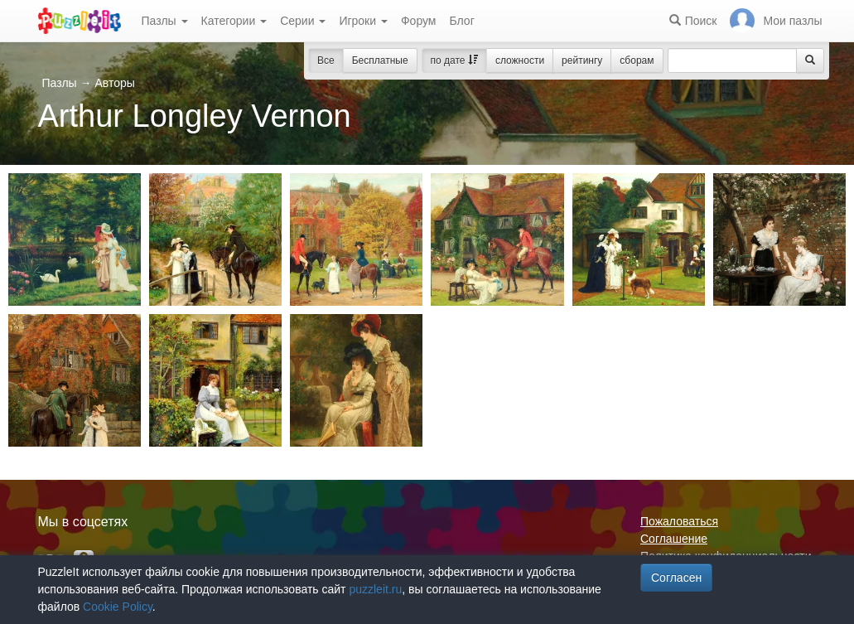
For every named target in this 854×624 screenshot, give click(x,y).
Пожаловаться (679, 521)
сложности (519, 60)
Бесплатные (380, 60)
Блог (461, 20)
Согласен (676, 577)
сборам (637, 60)
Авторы (114, 82)
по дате (454, 60)
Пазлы (165, 20)
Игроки (363, 20)
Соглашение (673, 538)
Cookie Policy (117, 606)
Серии (303, 20)
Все (326, 60)
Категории (234, 20)
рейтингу (582, 60)
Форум (419, 20)
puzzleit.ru (375, 589)
